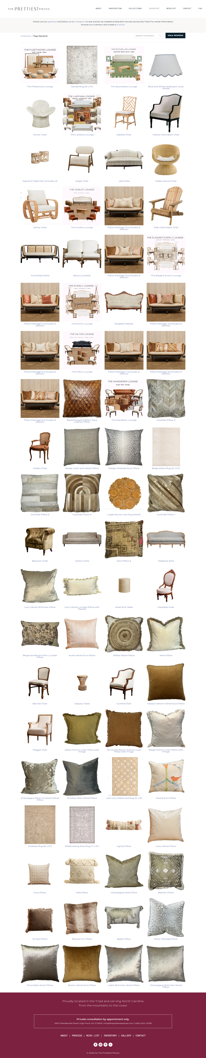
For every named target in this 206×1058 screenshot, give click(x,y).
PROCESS (77, 1035)
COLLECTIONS (135, 9)
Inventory (26, 36)
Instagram (80, 21)
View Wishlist (175, 35)
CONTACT (187, 9)
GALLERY (126, 1035)
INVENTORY (154, 9)
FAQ (200, 9)
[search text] (148, 36)
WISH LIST (92, 1035)
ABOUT (99, 9)
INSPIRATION (115, 9)
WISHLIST (171, 9)
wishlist (121, 24)
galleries (52, 21)
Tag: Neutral (40, 36)
